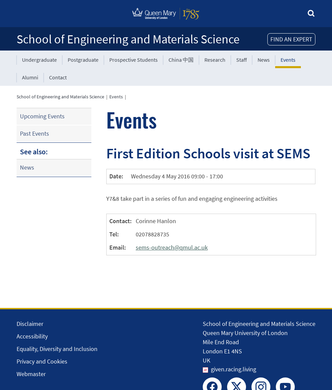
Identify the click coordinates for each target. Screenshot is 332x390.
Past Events (34, 133)
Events (288, 59)
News (264, 59)
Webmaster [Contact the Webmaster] (31, 374)
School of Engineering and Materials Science (128, 39)
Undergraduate (39, 59)
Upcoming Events (42, 116)
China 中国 (181, 59)
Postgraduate (83, 59)
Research (214, 59)
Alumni (30, 77)
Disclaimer (30, 324)
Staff (241, 59)
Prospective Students (133, 59)
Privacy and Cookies (42, 361)
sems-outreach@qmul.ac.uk (172, 247)
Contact (58, 77)
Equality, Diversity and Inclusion (57, 349)
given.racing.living (233, 369)
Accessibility (32, 336)
